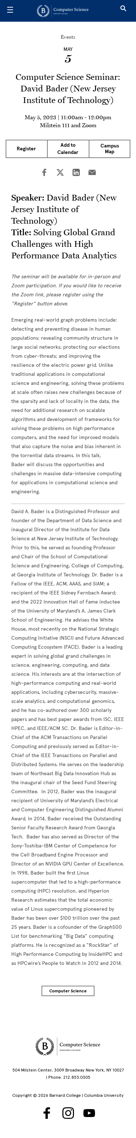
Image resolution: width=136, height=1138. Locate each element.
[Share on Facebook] (44, 173)
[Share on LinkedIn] (76, 173)
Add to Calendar (67, 148)
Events (68, 37)
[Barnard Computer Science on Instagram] (68, 1113)
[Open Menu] (10, 11)
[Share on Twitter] (60, 173)
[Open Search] (123, 10)
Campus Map (109, 149)
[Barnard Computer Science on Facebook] (47, 1113)
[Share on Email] (92, 173)
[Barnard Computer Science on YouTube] (89, 1113)
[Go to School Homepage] (65, 11)
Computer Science (68, 990)
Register (26, 149)
